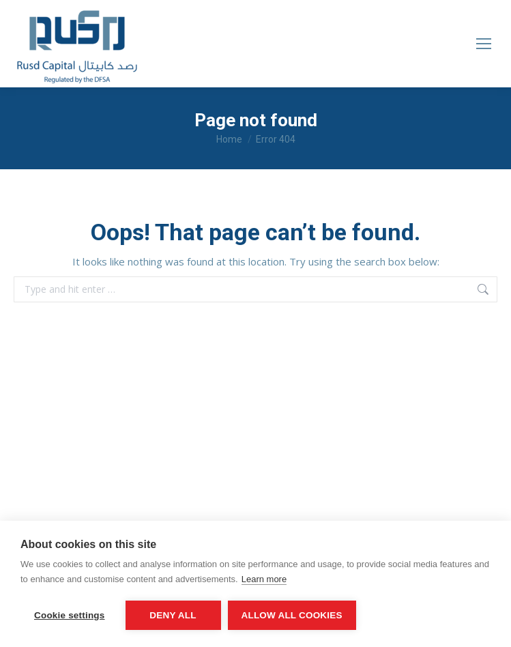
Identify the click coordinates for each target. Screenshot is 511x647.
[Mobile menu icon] (483, 43)
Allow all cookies (292, 615)
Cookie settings (69, 615)
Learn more (264, 579)
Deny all (172, 615)
